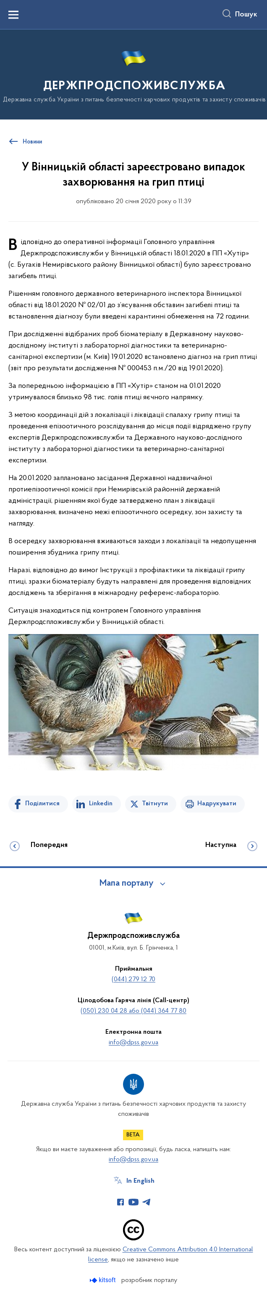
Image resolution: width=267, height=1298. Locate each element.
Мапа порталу (126, 883)
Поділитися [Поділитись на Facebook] (42, 803)
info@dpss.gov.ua (133, 1042)
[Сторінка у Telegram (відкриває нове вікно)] (146, 1202)
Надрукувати (216, 803)
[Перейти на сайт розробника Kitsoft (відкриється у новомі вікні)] (103, 1280)
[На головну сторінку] (133, 74)
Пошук (246, 15)
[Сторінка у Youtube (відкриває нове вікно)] (133, 1202)
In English (140, 1181)
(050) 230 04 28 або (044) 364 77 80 (133, 1011)
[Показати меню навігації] (13, 15)
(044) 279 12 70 (133, 979)
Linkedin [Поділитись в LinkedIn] (101, 803)
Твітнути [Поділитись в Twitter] (155, 803)
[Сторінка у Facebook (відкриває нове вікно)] (120, 1202)
